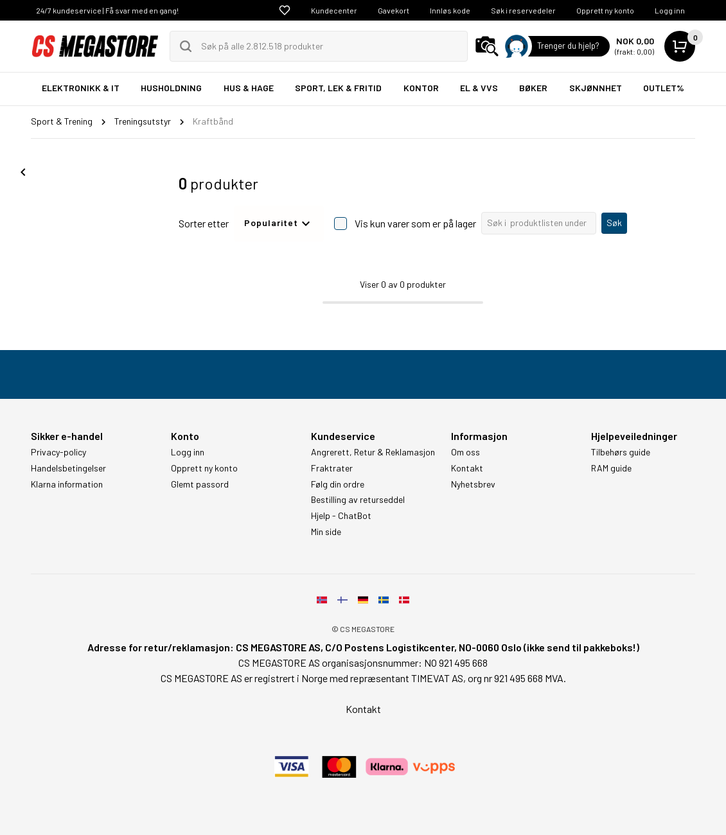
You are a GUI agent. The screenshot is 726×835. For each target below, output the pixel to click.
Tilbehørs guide (620, 452)
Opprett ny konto (605, 10)
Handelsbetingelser (68, 468)
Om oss (465, 452)
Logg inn (670, 10)
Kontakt (467, 468)
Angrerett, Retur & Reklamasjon (373, 452)
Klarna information (67, 484)
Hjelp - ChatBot (341, 516)
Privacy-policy (58, 452)
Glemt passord (200, 484)
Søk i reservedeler (523, 10)
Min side (326, 532)
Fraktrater (332, 468)
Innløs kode (450, 10)
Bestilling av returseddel (358, 500)
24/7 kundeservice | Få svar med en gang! (107, 10)
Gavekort (393, 10)
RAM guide (611, 468)
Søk (614, 222)
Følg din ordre (337, 484)
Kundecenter (334, 10)
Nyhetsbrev (473, 484)
